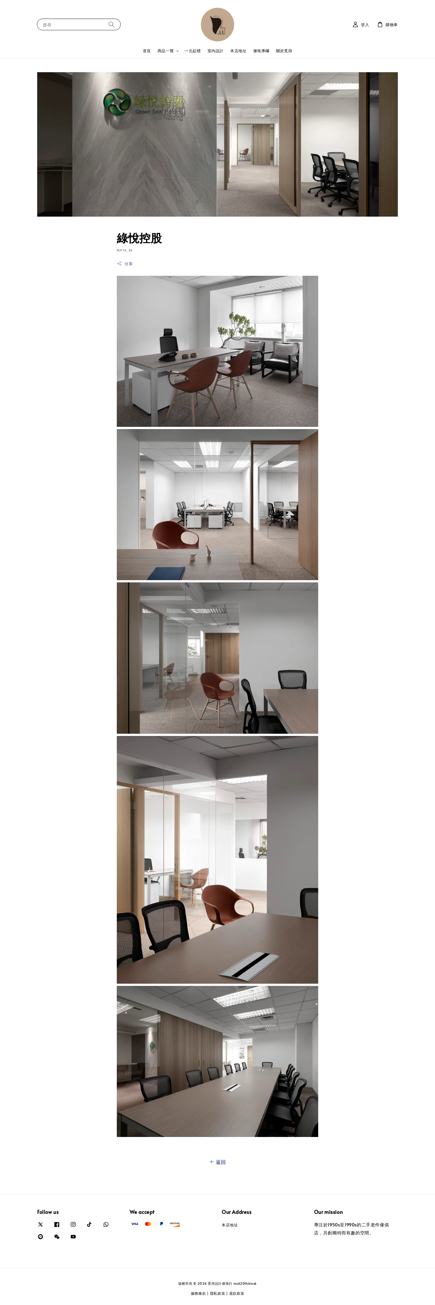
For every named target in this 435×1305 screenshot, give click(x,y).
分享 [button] (125, 263)
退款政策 (236, 1293)
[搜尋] (111, 24)
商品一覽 (166, 50)
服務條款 (198, 1293)
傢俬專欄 (261, 50)
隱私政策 (217, 1293)
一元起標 (192, 50)
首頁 (147, 50)
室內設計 (216, 50)
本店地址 (238, 50)
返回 (217, 1162)
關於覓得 (284, 50)
